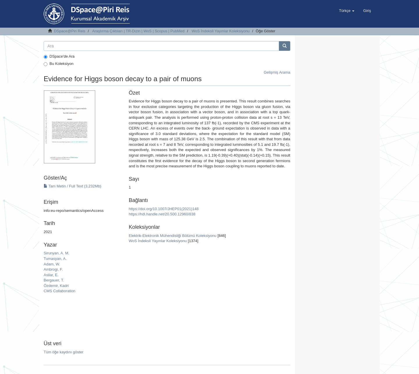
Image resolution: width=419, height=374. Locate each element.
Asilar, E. (51, 275)
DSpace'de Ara (59, 56)
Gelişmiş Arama (277, 72)
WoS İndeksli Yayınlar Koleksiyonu (221, 31)
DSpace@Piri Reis (69, 31)
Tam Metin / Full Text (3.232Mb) (72, 186)
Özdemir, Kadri (56, 285)
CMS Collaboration (59, 291)
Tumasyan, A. (55, 258)
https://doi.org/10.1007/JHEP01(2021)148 (163, 209)
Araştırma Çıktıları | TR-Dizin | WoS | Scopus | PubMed (138, 31)
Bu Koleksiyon (58, 63)
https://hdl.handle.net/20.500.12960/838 (162, 214)
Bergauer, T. (54, 280)
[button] (347, 10)
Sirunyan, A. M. (56, 253)
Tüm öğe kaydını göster (64, 352)
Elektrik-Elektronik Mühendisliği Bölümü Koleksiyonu (172, 235)
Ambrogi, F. (53, 269)
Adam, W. (52, 264)
